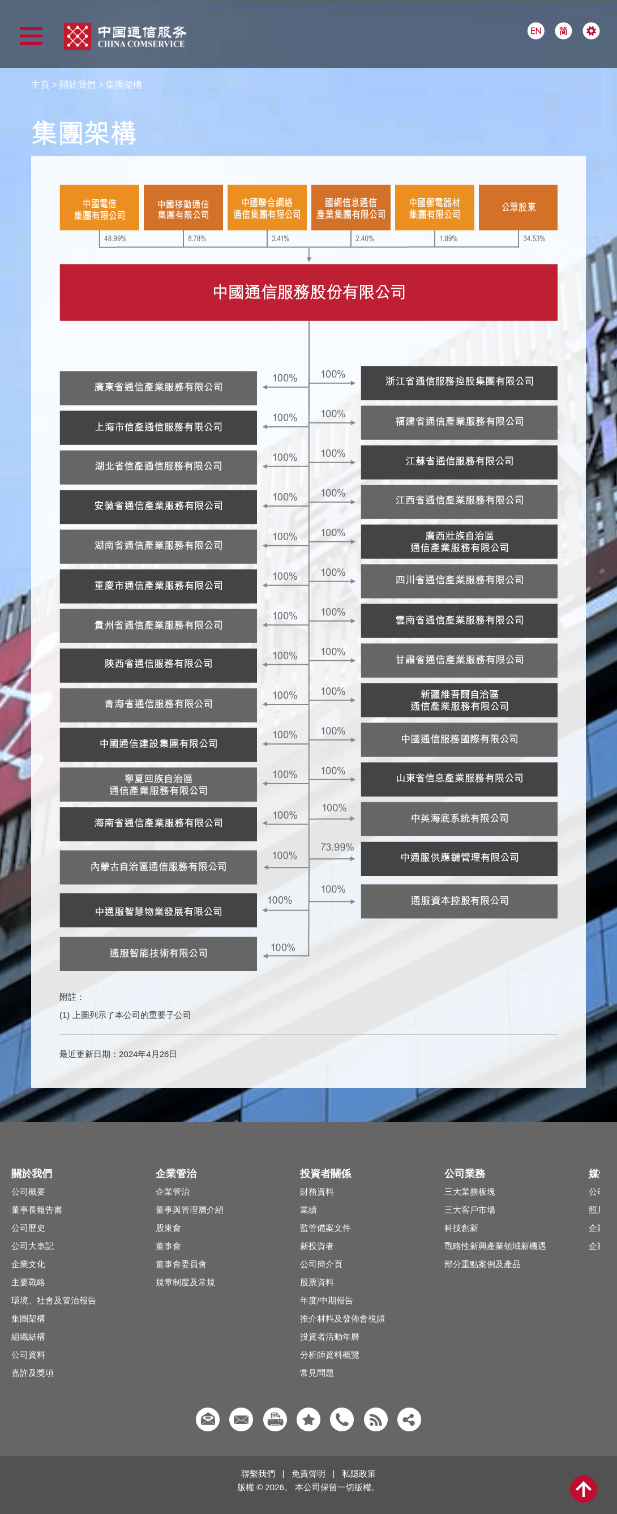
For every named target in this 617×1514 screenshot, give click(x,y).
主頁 (40, 84)
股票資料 (317, 1282)
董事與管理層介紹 (190, 1209)
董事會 (168, 1246)
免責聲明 (308, 1473)
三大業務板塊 (469, 1191)
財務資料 (317, 1191)
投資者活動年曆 (329, 1336)
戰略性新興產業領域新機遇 (495, 1246)
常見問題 (317, 1373)
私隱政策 (359, 1473)
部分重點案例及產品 (482, 1264)
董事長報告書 (36, 1209)
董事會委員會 (181, 1264)
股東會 (168, 1228)
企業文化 (28, 1264)
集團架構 (28, 1318)
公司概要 (28, 1191)
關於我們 (77, 84)
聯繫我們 (258, 1473)
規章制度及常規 (185, 1282)
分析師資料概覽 (329, 1354)
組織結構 (28, 1336)
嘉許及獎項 (32, 1373)
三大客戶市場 (469, 1209)
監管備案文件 (325, 1228)
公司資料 (28, 1354)
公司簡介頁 (321, 1264)
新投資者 (317, 1246)
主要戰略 (28, 1282)
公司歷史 (28, 1228)
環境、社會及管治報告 (53, 1300)
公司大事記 (32, 1246)
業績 (308, 1209)
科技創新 (461, 1228)
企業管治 (173, 1191)
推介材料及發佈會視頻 (342, 1318)
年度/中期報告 (326, 1300)
